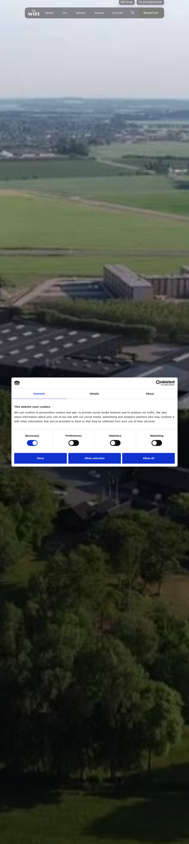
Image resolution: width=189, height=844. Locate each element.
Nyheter (81, 13)
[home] (34, 13)
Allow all (148, 458)
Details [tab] (94, 393)
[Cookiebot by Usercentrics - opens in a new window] (158, 383)
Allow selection (94, 458)
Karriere (99, 13)
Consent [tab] (39, 393)
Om (64, 13)
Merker (49, 13)
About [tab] (150, 393)
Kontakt (118, 13)
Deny (40, 458)
